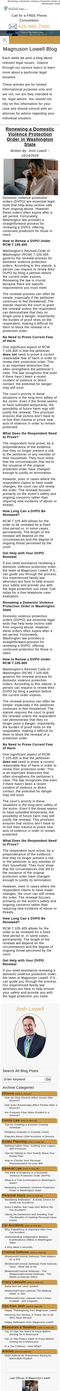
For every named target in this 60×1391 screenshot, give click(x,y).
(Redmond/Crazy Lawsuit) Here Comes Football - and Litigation (28, 1299)
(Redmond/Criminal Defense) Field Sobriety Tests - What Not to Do (31, 1265)
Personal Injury (22, 1195)
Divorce (16, 1093)
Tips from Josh (22, 1306)
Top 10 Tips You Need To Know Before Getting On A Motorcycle (28, 1333)
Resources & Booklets (28, 1327)
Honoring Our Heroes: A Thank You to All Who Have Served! (29, 1316)
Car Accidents (21, 1225)
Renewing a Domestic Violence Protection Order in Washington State (30, 1189)
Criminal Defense (24, 1252)
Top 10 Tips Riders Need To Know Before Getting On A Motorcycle (29, 1340)
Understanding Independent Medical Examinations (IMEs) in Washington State (28, 1239)
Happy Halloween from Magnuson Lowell (29, 1322)
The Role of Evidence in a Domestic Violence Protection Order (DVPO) (28, 1174)
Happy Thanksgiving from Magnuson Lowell (31, 1310)
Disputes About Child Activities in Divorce (29, 1136)
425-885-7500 (33, 26)
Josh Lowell (30, 1009)
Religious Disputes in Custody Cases (27, 1132)
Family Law (19, 1120)
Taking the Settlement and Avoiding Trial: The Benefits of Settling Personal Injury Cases (31, 1217)
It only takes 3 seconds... (20, 1247)
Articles (16, 1351)
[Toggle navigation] (4, 40)
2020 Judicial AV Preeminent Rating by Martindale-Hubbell (28, 1357)
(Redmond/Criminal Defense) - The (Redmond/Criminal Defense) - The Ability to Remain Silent (28, 1274)
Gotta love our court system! (22, 1286)
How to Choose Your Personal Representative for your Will (24, 1162)
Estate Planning (23, 1141)
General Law (20, 1168)
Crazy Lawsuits (22, 1282)
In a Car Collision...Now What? (23, 1346)
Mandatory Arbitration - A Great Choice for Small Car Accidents (30, 1201)
